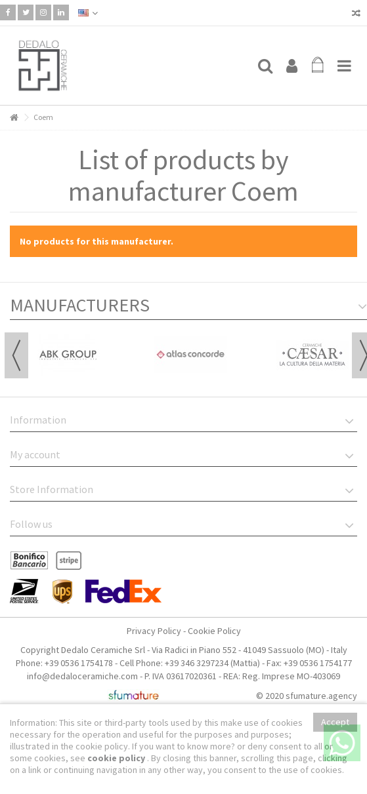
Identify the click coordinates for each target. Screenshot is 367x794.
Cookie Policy (214, 631)
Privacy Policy (154, 631)
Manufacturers (80, 305)
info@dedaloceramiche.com (82, 676)
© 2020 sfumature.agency (306, 696)
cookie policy (117, 758)
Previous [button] (16, 355)
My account (35, 454)
